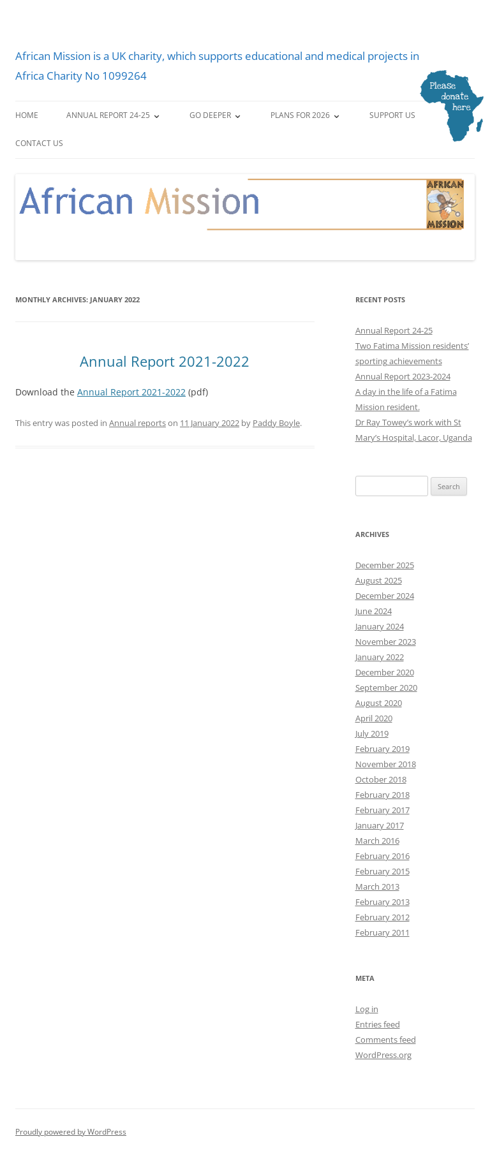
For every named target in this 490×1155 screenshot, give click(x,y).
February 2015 (382, 871)
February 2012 (382, 917)
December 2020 (384, 672)
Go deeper (210, 115)
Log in (366, 1009)
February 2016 (382, 856)
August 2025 (378, 580)
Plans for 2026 (300, 115)
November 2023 (385, 641)
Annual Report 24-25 (108, 115)
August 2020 (378, 703)
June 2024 (373, 611)
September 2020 (386, 687)
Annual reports (137, 423)
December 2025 (384, 565)
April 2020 (373, 718)
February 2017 (382, 810)
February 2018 (382, 794)
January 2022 (379, 657)
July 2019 (372, 733)
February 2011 (382, 932)
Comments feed (385, 1039)
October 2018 (380, 779)
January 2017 (379, 825)
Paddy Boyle (276, 423)
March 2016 (377, 840)
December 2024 (384, 595)
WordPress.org (383, 1055)
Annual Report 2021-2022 (164, 361)
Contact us (39, 143)
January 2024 (379, 626)
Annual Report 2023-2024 (402, 376)
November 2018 (385, 764)
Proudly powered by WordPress (70, 1131)
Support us (392, 115)
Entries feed (377, 1024)
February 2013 (382, 902)
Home (26, 115)
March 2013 (377, 886)
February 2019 (382, 748)
